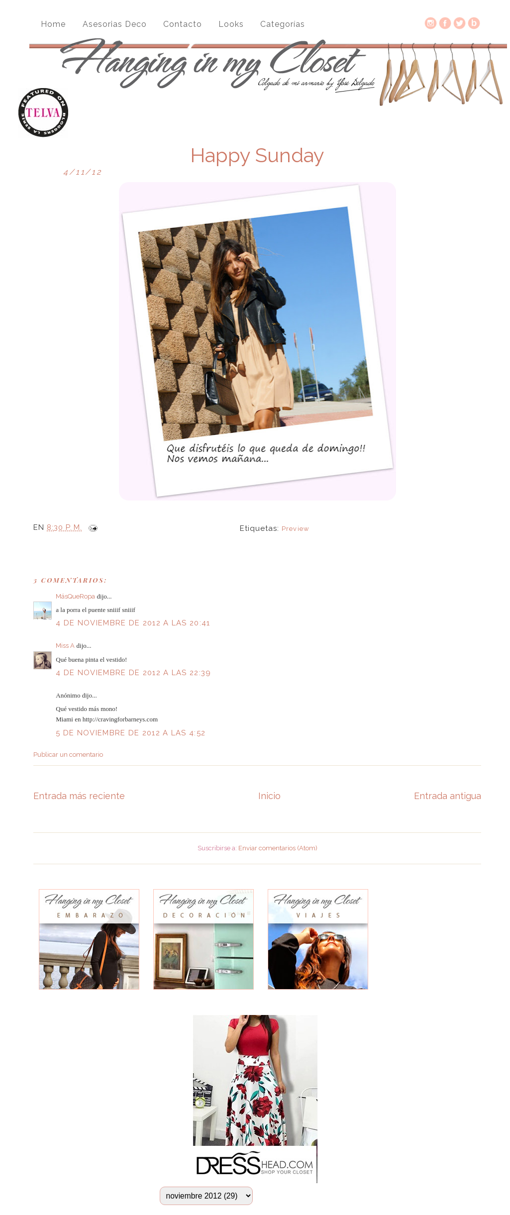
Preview (295, 528)
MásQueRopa (75, 596)
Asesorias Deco (115, 24)
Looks (231, 24)
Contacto (182, 24)
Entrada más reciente (79, 796)
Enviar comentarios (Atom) (277, 848)
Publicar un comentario (68, 754)
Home (53, 24)
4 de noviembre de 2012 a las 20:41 (133, 622)
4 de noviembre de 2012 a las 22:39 (133, 672)
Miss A (65, 645)
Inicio (269, 796)
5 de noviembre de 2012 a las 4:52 (130, 732)
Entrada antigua (447, 796)
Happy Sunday (257, 155)
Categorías (282, 24)
